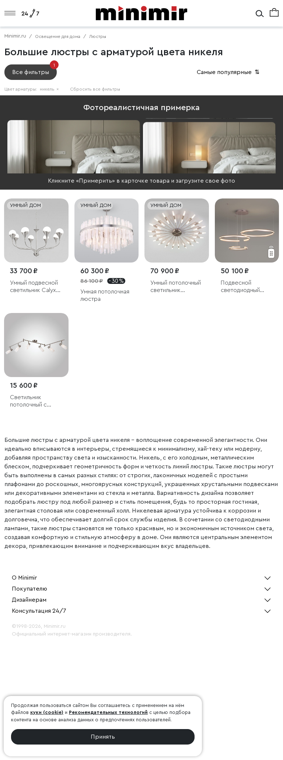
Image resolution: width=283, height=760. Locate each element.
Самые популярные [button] (229, 72)
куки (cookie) (46, 712)
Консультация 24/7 (39, 611)
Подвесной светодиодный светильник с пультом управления (240, 286)
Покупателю (29, 589)
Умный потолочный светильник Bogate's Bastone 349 (175, 286)
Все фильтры (34, 69)
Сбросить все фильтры (95, 89)
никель (49, 89)
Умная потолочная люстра (104, 295)
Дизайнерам (29, 600)
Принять (103, 737)
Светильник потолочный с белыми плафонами (35, 401)
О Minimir (24, 578)
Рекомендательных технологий (108, 712)
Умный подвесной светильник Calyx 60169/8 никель (34, 286)
